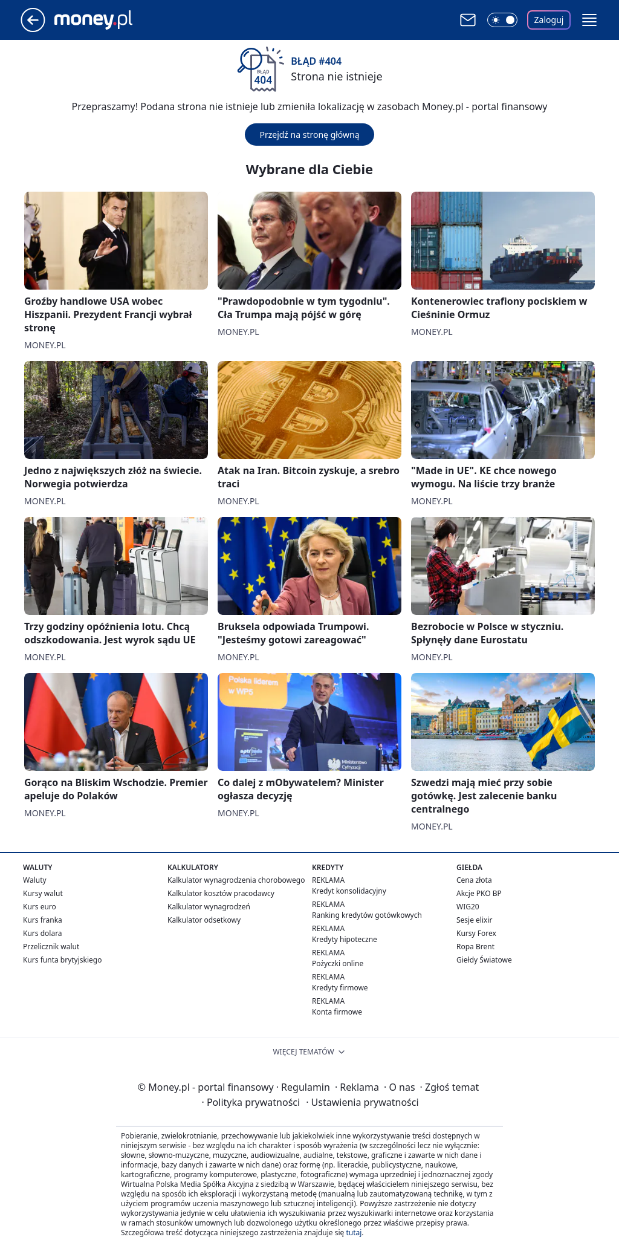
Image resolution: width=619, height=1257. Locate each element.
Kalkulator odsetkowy (204, 920)
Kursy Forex (476, 933)
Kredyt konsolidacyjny (349, 891)
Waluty (35, 880)
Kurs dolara (42, 933)
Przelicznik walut (51, 946)
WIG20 (467, 906)
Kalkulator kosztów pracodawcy (220, 893)
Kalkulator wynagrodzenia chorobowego (236, 880)
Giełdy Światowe (484, 960)
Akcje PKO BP (479, 893)
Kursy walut (43, 893)
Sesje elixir (474, 920)
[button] (589, 20)
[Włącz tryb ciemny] (502, 20)
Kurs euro (39, 906)
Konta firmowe (337, 1012)
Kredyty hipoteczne (344, 939)
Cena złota (474, 880)
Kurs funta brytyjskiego (62, 960)
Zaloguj (549, 19)
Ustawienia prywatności (362, 1102)
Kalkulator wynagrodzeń (208, 906)
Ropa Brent (475, 946)
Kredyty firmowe (340, 988)
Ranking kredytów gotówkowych (367, 915)
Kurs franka (42, 920)
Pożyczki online (337, 963)
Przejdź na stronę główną (309, 134)
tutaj (353, 1232)
